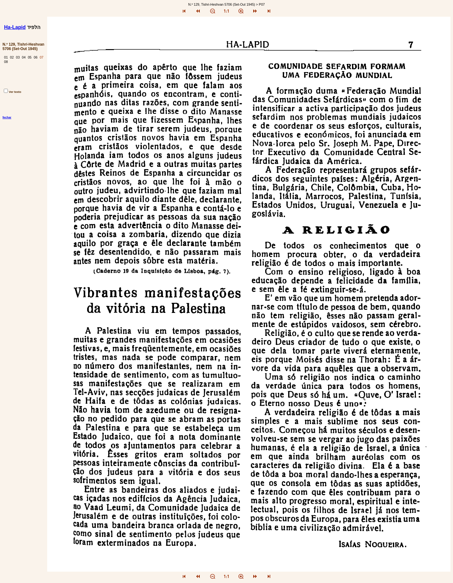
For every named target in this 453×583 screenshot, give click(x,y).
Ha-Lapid (14, 27)
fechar (7, 117)
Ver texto (12, 91)
